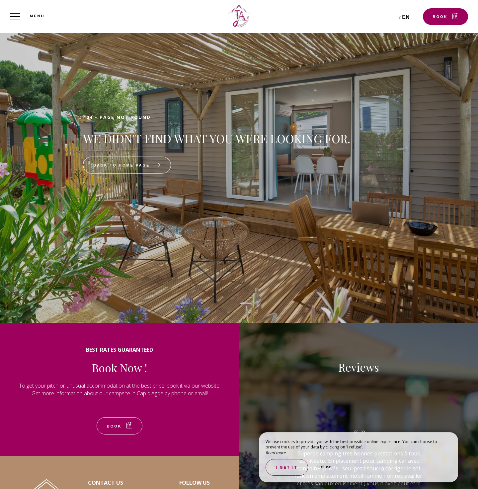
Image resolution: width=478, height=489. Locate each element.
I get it (287, 467)
